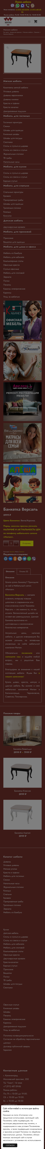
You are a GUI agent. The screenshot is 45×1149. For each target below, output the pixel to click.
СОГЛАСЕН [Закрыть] (10, 1145)
